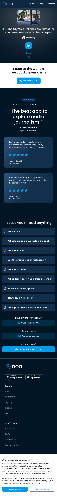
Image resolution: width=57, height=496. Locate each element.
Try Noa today (28, 81)
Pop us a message (28, 336)
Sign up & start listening (28, 349)
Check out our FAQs (28, 322)
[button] (28, 232)
